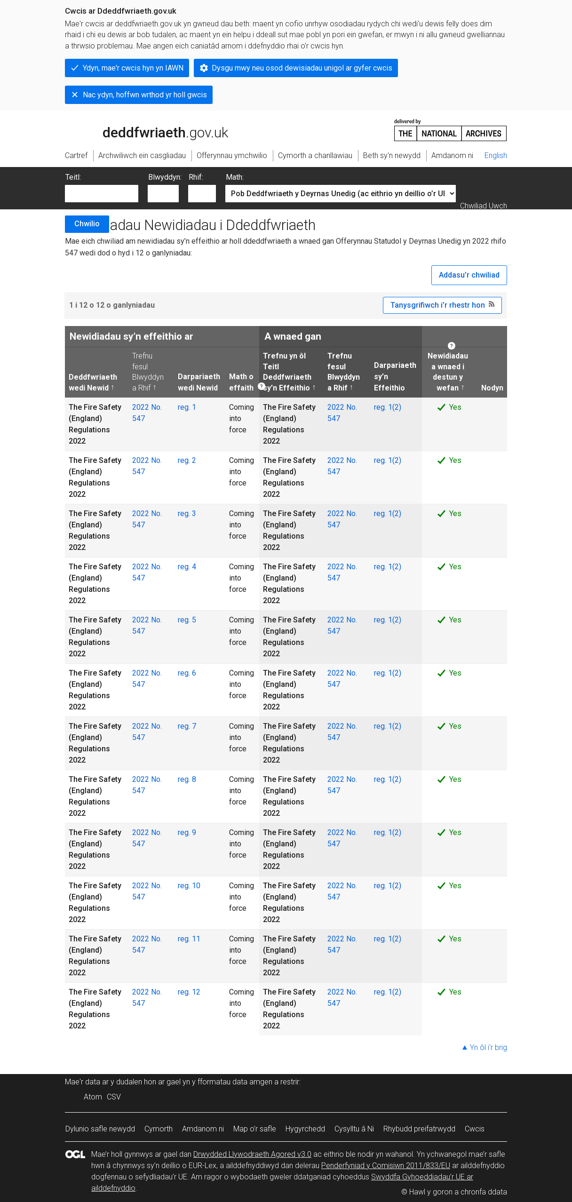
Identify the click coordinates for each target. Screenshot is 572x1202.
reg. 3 (187, 513)
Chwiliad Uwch (483, 205)
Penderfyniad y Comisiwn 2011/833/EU (385, 1165)
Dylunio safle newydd (100, 1128)
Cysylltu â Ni (354, 1128)
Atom (93, 1096)
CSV (114, 1096)
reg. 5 (187, 619)
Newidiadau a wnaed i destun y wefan (447, 371)
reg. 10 (189, 885)
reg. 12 (189, 991)
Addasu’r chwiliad (469, 275)
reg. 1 (187, 407)
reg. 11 (189, 938)
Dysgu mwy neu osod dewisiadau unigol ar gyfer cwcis (302, 68)
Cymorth (158, 1128)
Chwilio (87, 223)
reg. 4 (187, 566)
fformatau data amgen (235, 1081)
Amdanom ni (203, 1128)
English (496, 155)
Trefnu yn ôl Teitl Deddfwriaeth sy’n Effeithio (287, 371)
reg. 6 (187, 673)
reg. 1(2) (387, 407)
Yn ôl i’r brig (488, 1047)
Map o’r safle (254, 1128)
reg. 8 (187, 779)
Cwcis (475, 1128)
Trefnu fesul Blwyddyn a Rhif (148, 371)
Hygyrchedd (305, 1128)
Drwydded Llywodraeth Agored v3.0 (252, 1154)
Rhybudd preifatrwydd (419, 1128)
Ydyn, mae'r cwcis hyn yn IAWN (133, 68)
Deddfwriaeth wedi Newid (93, 382)
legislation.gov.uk (139, 129)
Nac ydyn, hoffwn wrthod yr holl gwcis (145, 94)
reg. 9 (187, 832)
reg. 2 (187, 460)
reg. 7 (187, 726)
